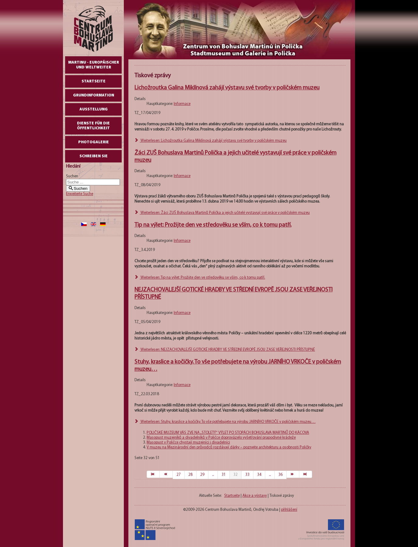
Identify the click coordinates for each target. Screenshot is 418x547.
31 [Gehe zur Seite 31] (223, 475)
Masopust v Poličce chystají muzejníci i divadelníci (188, 442)
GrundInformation (93, 95)
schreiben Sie (93, 156)
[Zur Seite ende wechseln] (305, 474)
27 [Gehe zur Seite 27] (178, 475)
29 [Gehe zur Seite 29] (202, 475)
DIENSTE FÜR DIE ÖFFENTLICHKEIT (93, 125)
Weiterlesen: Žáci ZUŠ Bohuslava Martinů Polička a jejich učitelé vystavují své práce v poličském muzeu (222, 213)
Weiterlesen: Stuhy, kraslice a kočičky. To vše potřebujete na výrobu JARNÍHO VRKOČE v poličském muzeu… (224, 422)
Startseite (94, 81)
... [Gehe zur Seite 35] (270, 475)
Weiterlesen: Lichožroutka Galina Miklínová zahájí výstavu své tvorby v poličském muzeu (210, 141)
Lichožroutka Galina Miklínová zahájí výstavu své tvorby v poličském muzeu (226, 88)
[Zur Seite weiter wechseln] (293, 474)
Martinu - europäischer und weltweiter (93, 65)
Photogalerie (93, 142)
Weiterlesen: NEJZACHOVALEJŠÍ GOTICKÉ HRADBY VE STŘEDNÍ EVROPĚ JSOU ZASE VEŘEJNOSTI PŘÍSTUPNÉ (224, 350)
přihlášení (289, 510)
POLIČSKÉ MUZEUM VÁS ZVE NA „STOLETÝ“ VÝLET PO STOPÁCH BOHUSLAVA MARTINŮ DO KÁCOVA (228, 433)
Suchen (72, 176)
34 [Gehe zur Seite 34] (259, 475)
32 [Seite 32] (235, 475)
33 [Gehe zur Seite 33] (247, 475)
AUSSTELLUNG (93, 109)
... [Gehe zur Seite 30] (213, 475)
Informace (182, 104)
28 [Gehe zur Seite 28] (190, 475)
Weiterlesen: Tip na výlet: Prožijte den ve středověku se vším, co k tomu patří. (199, 278)
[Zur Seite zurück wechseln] (166, 474)
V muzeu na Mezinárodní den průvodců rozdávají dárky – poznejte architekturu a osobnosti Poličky (229, 447)
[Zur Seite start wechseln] (153, 474)
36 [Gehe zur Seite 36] (280, 475)
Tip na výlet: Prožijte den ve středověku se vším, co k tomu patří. (212, 225)
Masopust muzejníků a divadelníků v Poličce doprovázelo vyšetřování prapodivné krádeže (221, 438)
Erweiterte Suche (79, 194)
